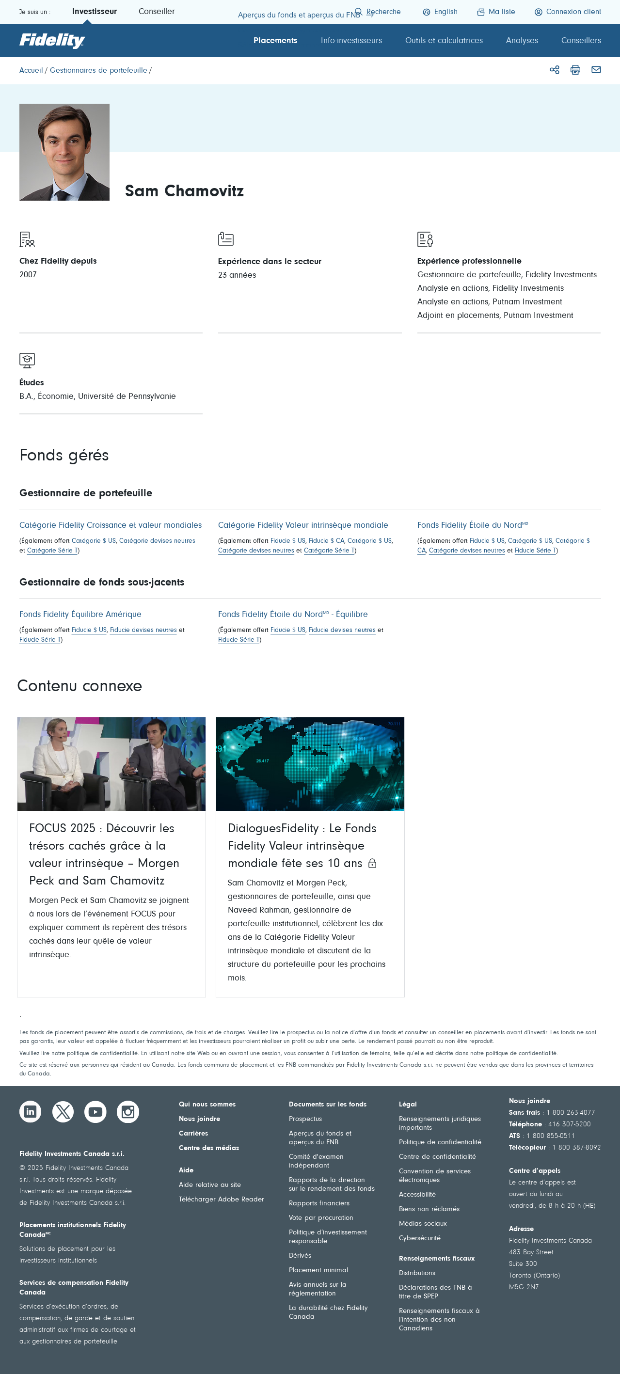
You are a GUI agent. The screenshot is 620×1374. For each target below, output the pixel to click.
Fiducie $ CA (326, 541)
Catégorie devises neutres (157, 541)
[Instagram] (128, 1112)
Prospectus (305, 1119)
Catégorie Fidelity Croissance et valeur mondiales (110, 525)
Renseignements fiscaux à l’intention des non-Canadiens (439, 1320)
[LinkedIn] (30, 1112)
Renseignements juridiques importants (440, 1124)
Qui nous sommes (207, 1104)
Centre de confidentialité (437, 1157)
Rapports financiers (319, 1203)
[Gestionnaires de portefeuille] (98, 71)
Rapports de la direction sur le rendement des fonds (332, 1185)
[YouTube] (95, 1112)
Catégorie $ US (94, 541)
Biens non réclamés (429, 1209)
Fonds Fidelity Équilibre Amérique (80, 615)
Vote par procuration (321, 1218)
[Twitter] (63, 1112)
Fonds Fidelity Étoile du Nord (472, 525)
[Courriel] (596, 70)
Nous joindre (199, 1119)
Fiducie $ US (287, 541)
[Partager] (554, 70)
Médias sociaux (423, 1224)
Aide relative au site (210, 1185)
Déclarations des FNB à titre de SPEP (435, 1292)
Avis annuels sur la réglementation (318, 1289)
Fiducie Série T (535, 551)
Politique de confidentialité (440, 1142)
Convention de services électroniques (435, 1176)
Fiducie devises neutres (143, 630)
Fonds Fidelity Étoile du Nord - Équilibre (293, 615)
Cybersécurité (420, 1238)
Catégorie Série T (52, 551)
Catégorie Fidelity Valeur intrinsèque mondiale (303, 525)
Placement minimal (318, 1270)
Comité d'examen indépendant (316, 1161)
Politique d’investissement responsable (328, 1237)
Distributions (417, 1273)
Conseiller (157, 12)
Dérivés (300, 1256)
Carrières (193, 1133)
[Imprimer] (575, 70)
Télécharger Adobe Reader (221, 1199)
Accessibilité (417, 1195)
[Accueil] (31, 71)
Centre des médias (209, 1148)
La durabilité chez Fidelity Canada (328, 1313)
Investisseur (94, 12)
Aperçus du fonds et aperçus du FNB (320, 1138)
